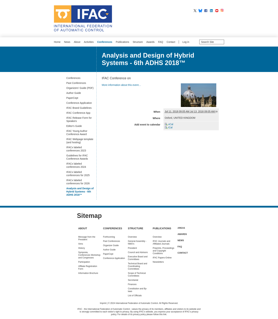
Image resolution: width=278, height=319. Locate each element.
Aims (80, 244)
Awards (150, 42)
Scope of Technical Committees (137, 274)
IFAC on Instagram (222, 10)
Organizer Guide (111, 245)
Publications (122, 42)
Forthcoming (109, 237)
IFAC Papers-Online (162, 257)
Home (57, 42)
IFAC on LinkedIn (211, 10)
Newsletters (158, 262)
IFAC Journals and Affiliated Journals (161, 242)
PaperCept (108, 254)
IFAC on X (195, 10)
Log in (185, 42)
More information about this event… (121, 85)
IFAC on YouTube (217, 10)
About (77, 42)
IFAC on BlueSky (200, 10)
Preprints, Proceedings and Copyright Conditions (163, 251)
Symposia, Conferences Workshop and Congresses (89, 255)
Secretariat (133, 280)
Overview (132, 237)
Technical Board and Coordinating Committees (137, 266)
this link (162, 314)
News (67, 42)
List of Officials (135, 295)
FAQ (160, 42)
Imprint (103, 303)
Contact (171, 42)
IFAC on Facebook (206, 10)
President (132, 248)
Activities (89, 42)
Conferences (104, 42)
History (81, 248)
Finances (132, 284)
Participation (84, 262)
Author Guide (109, 249)
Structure (138, 42)
